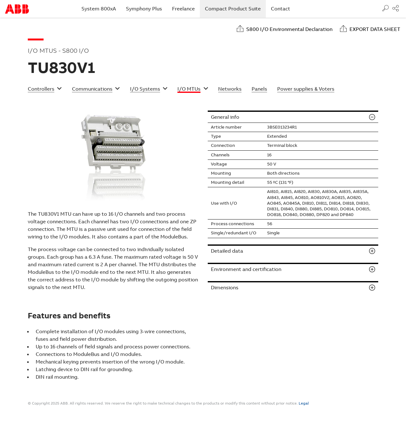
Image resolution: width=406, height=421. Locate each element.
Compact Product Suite (235, 8)
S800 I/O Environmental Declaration (289, 29)
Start (17, 9)
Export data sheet (374, 29)
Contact (280, 8)
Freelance (183, 8)
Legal (304, 403)
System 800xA (98, 8)
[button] (45, 89)
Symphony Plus (144, 8)
